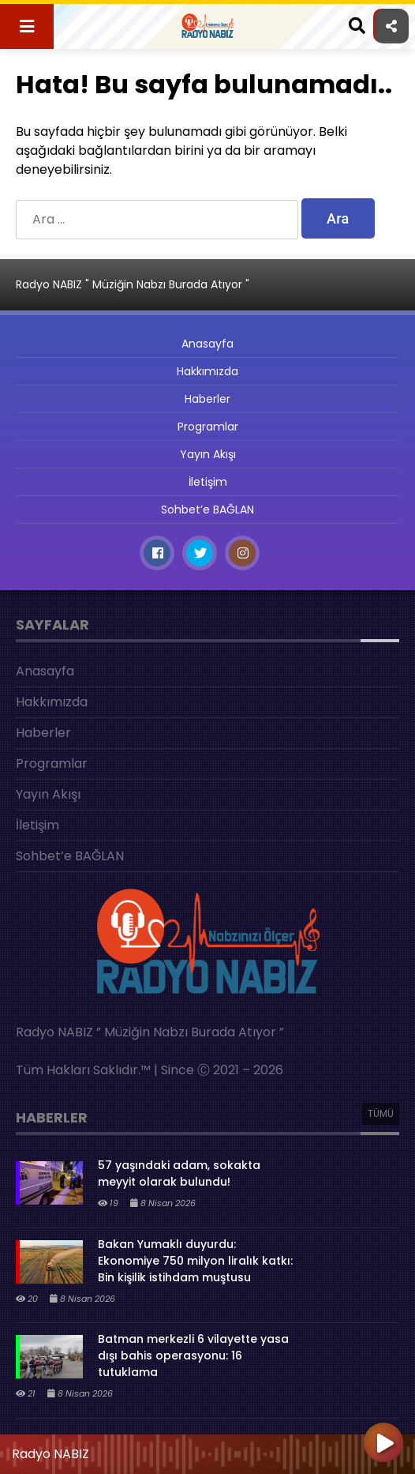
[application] (207, 1450)
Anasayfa (207, 344)
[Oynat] (383, 1444)
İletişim (208, 482)
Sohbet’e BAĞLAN (207, 509)
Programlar (208, 426)
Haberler (207, 399)
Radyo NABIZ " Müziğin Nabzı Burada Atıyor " (132, 284)
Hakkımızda (207, 371)
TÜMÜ (381, 1113)
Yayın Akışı (208, 454)
